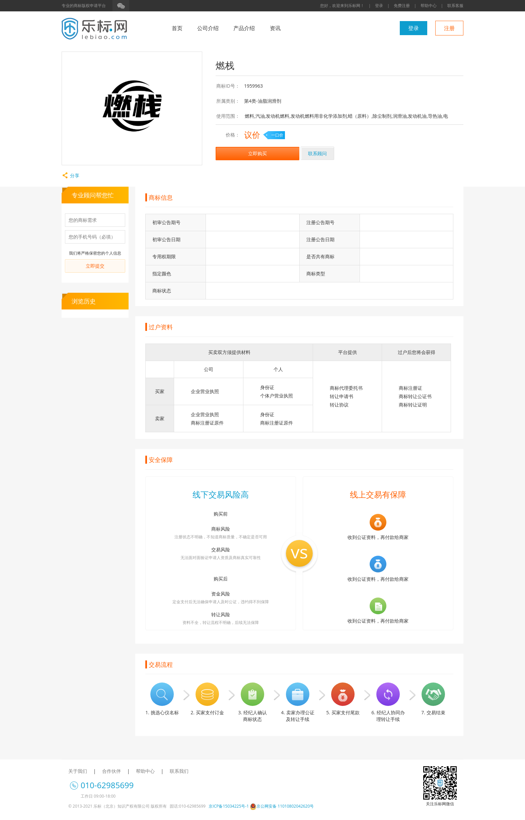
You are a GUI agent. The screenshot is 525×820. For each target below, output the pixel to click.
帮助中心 (429, 5)
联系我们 (179, 771)
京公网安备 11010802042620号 (282, 806)
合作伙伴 (111, 771)
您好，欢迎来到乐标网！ (342, 5)
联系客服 (455, 5)
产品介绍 (244, 28)
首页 (177, 28)
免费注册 (402, 5)
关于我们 (77, 771)
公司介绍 (208, 28)
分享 (70, 175)
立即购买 (257, 153)
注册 (449, 28)
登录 (379, 5)
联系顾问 (317, 153)
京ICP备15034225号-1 (229, 806)
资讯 (275, 28)
